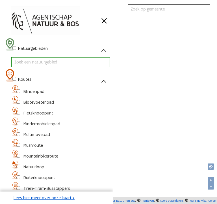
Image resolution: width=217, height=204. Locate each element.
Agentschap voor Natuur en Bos (114, 201)
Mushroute (32, 145)
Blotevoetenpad (38, 102)
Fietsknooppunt (37, 113)
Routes (24, 79)
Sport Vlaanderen (171, 201)
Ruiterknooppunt (38, 177)
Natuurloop (33, 166)
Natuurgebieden (32, 48)
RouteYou (147, 201)
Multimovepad (36, 134)
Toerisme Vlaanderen (202, 201)
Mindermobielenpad (41, 123)
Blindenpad (33, 91)
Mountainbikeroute (40, 156)
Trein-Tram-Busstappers (46, 188)
